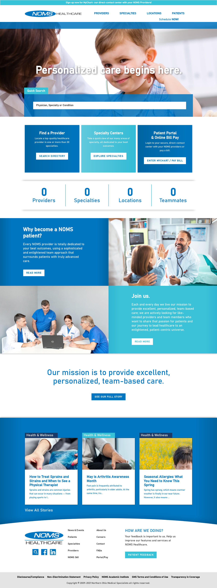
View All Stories (39, 510)
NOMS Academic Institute (115, 577)
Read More (33, 273)
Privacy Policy (91, 577)
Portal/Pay (102, 557)
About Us (101, 530)
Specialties (128, 13)
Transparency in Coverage (185, 577)
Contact (100, 544)
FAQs (99, 550)
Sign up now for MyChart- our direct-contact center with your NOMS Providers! (108, 2)
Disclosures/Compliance (30, 577)
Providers (101, 13)
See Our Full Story (108, 397)
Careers (100, 537)
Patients (178, 13)
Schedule (169, 19)
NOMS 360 (73, 557)
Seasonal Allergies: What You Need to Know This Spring (163, 481)
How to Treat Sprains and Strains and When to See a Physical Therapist (49, 481)
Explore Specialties (108, 156)
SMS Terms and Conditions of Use (150, 577)
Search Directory (52, 156)
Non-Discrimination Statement (63, 577)
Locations (154, 13)
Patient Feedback (141, 555)
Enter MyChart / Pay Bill (165, 160)
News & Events (76, 530)
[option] (108, 69)
